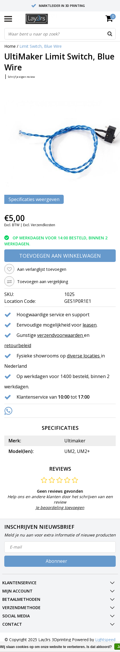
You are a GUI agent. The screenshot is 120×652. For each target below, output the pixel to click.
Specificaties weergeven (34, 199)
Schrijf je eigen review (21, 77)
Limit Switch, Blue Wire (40, 46)
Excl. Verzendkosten (39, 224)
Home (10, 46)
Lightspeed (105, 639)
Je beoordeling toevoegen (60, 507)
